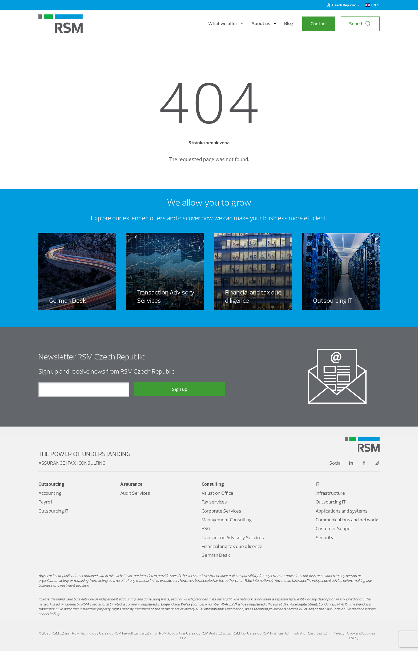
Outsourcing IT (53, 511)
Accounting (50, 493)
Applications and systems (342, 511)
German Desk (216, 555)
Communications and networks (348, 520)
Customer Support (335, 528)
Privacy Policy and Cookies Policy (354, 635)
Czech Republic (343, 5)
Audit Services (135, 493)
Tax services (214, 502)
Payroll (45, 502)
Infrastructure (330, 493)
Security (324, 537)
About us (264, 23)
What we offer (226, 23)
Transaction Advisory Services (233, 537)
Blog (288, 23)
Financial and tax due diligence (232, 546)
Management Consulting (227, 520)
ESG (206, 528)
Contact (319, 24)
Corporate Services (221, 511)
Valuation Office (217, 493)
